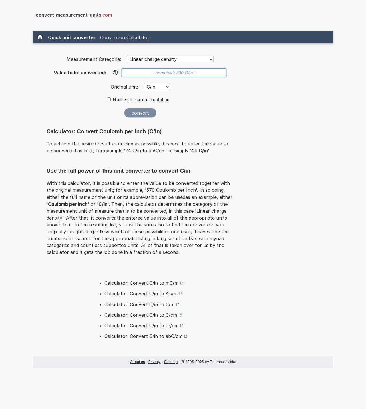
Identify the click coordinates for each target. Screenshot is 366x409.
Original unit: (125, 87)
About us (137, 362)
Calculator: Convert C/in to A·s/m (141, 293)
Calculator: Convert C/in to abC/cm (143, 336)
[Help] (115, 72)
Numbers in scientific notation (141, 99)
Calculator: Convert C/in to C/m (139, 304)
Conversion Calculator (124, 37)
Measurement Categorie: (94, 59)
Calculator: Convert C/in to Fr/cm (141, 325)
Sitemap (171, 362)
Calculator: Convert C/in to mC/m (141, 283)
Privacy (154, 362)
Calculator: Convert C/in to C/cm (140, 315)
